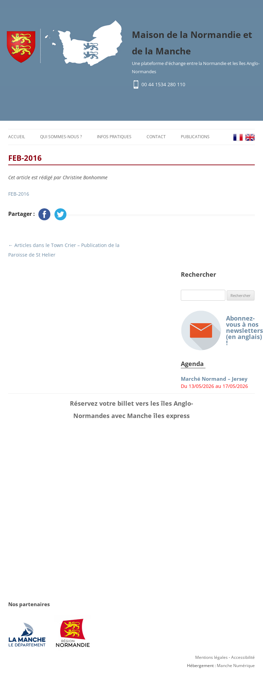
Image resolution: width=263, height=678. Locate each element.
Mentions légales (211, 657)
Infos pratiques (114, 137)
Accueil (16, 137)
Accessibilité (243, 657)
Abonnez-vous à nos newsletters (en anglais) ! (218, 330)
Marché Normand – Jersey (214, 378)
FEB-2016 (18, 194)
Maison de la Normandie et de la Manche (192, 42)
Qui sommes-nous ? (61, 137)
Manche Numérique (236, 665)
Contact (156, 137)
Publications (195, 137)
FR (238, 137)
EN (250, 137)
